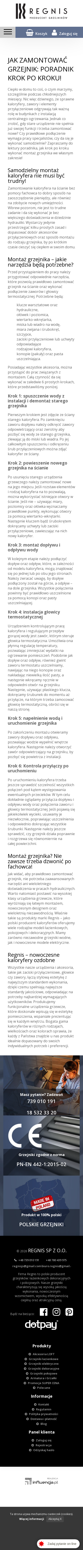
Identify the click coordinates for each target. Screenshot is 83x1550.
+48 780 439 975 (56, 1260)
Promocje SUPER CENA (41, 1383)
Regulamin (41, 1409)
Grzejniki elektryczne (41, 1364)
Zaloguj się (64, 32)
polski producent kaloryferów (32, 922)
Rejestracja (41, 1445)
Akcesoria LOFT (42, 1354)
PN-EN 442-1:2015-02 (41, 1164)
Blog (41, 1424)
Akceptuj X (55, 1519)
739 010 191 (41, 1101)
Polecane (41, 1388)
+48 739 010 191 (26, 1260)
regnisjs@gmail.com (26, 1266)
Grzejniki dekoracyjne (41, 1368)
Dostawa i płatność (41, 1419)
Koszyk (36, 32)
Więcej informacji (31, 1519)
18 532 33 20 (41, 1112)
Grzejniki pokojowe (41, 1373)
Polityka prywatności (41, 1414)
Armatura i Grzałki (41, 1378)
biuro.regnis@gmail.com (59, 1266)
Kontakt (41, 1404)
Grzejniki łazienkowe (41, 1359)
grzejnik (14, 286)
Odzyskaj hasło (41, 1450)
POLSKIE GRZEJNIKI (41, 1224)
